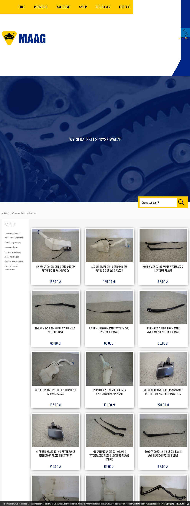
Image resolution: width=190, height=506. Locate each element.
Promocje (41, 6)
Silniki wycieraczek (11, 256)
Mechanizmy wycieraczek (14, 237)
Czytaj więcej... (169, 503)
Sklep (83, 6)
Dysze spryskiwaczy (11, 232)
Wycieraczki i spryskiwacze (24, 212)
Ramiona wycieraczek (12, 251)
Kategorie (63, 6)
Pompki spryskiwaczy (12, 242)
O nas (21, 6)
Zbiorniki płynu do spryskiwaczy (11, 268)
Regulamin (103, 6)
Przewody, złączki (11, 247)
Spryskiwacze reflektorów (13, 261)
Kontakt (125, 6)
